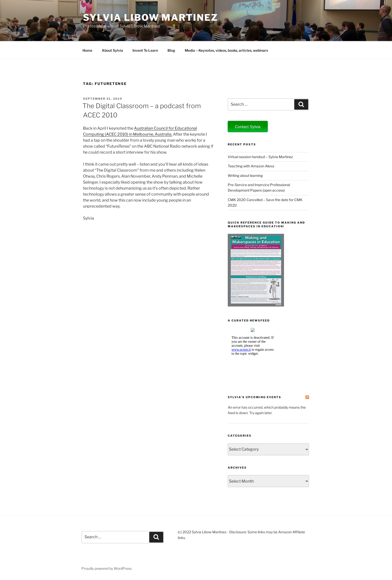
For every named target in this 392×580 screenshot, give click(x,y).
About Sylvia (112, 50)
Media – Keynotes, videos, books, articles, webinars (226, 50)
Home (87, 50)
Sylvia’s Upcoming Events (254, 397)
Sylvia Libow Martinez (150, 17)
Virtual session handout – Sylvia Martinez (260, 157)
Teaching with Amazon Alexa (251, 166)
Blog (171, 50)
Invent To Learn (145, 50)
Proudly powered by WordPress (107, 568)
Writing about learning (245, 175)
